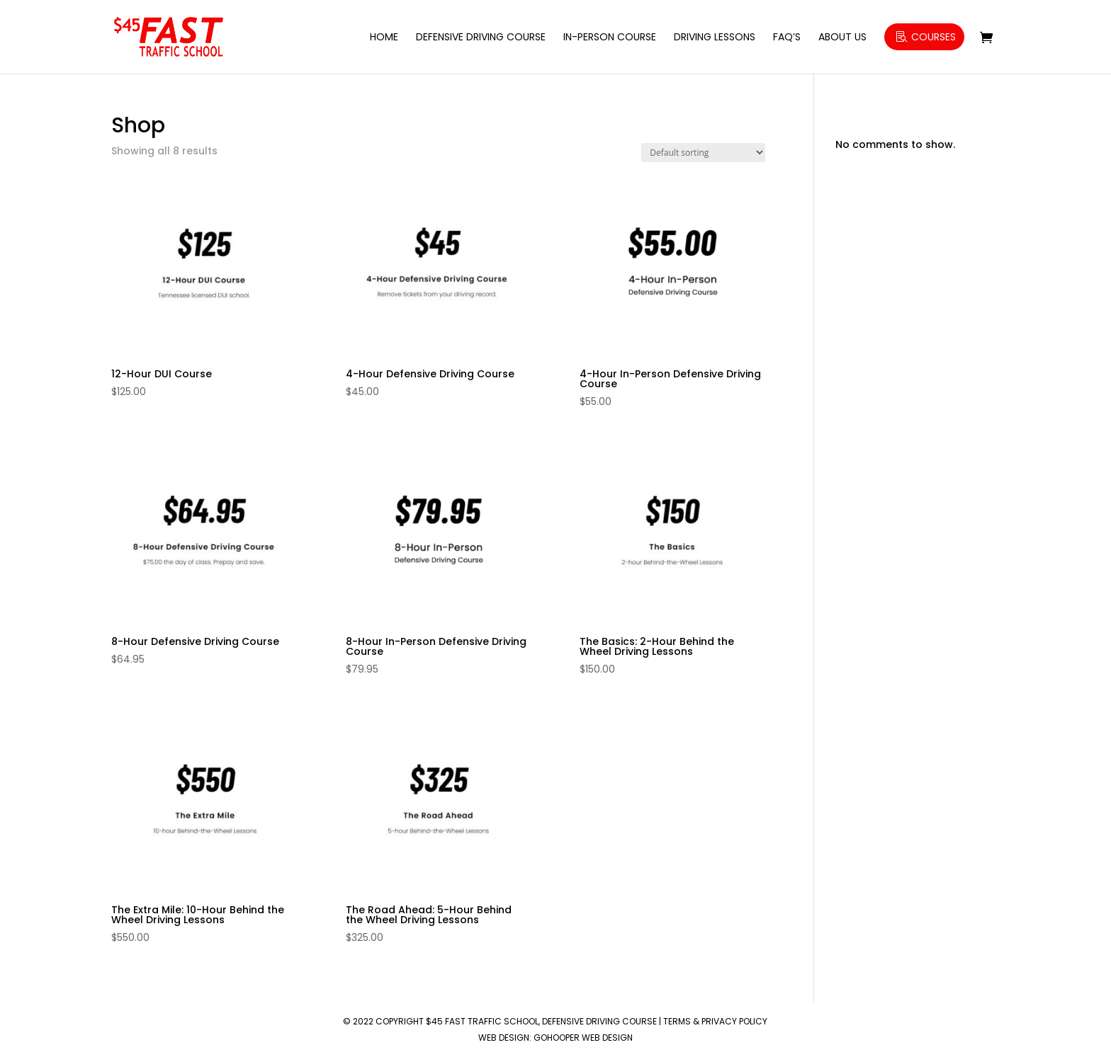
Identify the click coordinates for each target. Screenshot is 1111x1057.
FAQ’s (787, 38)
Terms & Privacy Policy (715, 1021)
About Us (842, 38)
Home (384, 38)
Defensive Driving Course (481, 38)
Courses (933, 37)
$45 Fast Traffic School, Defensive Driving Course (541, 1021)
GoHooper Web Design (583, 1038)
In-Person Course (609, 38)
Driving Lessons (714, 38)
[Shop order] (703, 152)
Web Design (503, 1038)
